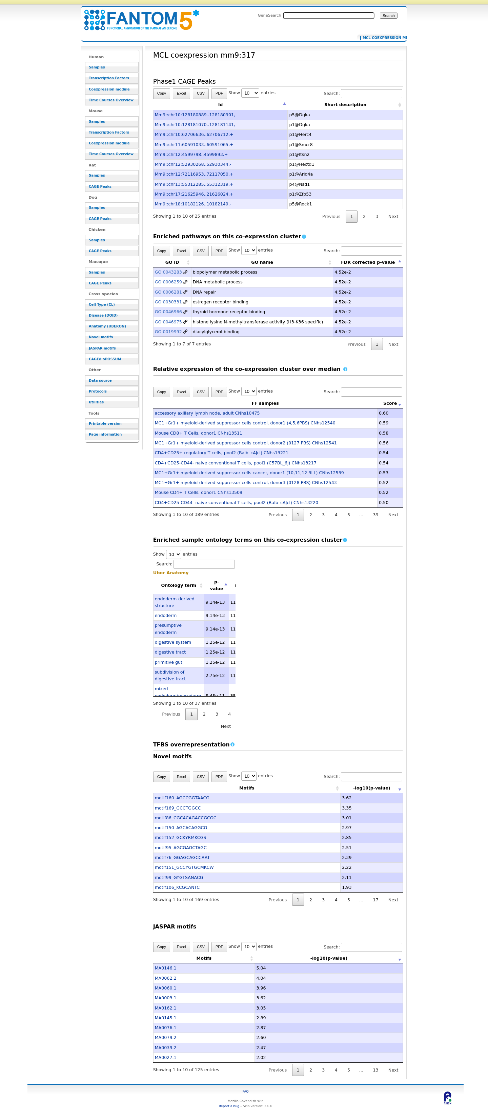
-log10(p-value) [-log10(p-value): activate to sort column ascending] (351, 788)
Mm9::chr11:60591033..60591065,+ (194, 144)
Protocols (98, 391)
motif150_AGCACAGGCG (181, 827)
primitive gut (168, 662)
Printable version (105, 423)
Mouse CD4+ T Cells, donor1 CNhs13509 (198, 492)
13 (375, 1070)
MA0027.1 (166, 1057)
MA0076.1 (166, 1027)
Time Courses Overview (111, 100)
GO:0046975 (168, 321)
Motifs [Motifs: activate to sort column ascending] (226, 788)
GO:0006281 (168, 292)
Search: (363, 93)
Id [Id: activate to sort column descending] (220, 104)
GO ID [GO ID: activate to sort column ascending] (172, 262)
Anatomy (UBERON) (107, 326)
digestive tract (170, 652)
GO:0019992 (168, 331)
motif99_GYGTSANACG (179, 877)
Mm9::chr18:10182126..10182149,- (193, 203)
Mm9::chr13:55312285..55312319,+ (194, 184)
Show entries (252, 92)
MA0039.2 (166, 1047)
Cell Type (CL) (102, 304)
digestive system (173, 642)
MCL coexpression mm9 (380, 38)
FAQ (246, 1091)
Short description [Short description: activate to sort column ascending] (345, 104)
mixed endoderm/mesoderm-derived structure (179, 695)
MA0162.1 (166, 1008)
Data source (100, 380)
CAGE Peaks (100, 186)
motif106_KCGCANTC (177, 887)
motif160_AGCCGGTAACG (182, 797)
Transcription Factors (109, 78)
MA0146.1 (166, 968)
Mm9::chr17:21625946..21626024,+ (194, 194)
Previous (331, 216)
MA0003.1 (166, 997)
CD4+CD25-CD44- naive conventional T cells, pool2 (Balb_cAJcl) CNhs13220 (236, 502)
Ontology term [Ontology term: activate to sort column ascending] (178, 585)
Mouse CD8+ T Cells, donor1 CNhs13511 (198, 433)
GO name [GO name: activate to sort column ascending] (262, 262)
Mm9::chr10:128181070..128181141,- (196, 124)
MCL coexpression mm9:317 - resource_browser (137, 16)
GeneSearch (269, 15)
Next (393, 216)
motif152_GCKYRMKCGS (180, 837)
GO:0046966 (168, 311)
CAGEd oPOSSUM (105, 359)
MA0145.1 (166, 1017)
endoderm (166, 615)
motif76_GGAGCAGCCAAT (182, 857)
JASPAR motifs (102, 348)
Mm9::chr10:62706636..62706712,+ (194, 134)
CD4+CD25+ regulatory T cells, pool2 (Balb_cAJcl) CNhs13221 (222, 452)
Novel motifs (101, 337)
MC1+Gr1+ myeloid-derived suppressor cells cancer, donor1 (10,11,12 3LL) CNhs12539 (249, 472)
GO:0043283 (168, 272)
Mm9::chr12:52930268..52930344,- (193, 164)
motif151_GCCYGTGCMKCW (184, 867)
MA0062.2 (166, 978)
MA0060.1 (166, 988)
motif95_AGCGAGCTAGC (181, 847)
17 (375, 899)
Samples (97, 67)
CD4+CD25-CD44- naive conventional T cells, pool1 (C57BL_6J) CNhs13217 (236, 462)
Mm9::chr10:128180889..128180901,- (196, 114)
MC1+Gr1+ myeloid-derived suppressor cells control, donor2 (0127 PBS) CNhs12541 (246, 442)
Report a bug (229, 1106)
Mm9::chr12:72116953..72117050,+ (194, 174)
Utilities (96, 402)
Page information (105, 434)
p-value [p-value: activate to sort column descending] (216, 585)
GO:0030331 (168, 301)
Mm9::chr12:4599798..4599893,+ (191, 154)
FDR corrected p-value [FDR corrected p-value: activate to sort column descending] (368, 262)
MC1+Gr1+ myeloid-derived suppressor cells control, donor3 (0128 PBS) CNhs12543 (246, 482)
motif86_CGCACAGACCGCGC (186, 817)
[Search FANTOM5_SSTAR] (328, 15)
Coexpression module (109, 89)
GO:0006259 (168, 281)
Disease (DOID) (103, 315)
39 (375, 514)
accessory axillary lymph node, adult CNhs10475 (207, 413)
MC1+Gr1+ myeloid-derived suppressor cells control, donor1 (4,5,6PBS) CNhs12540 (245, 422)
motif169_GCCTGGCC (178, 808)
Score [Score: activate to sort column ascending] (390, 403)
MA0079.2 (166, 1037)
